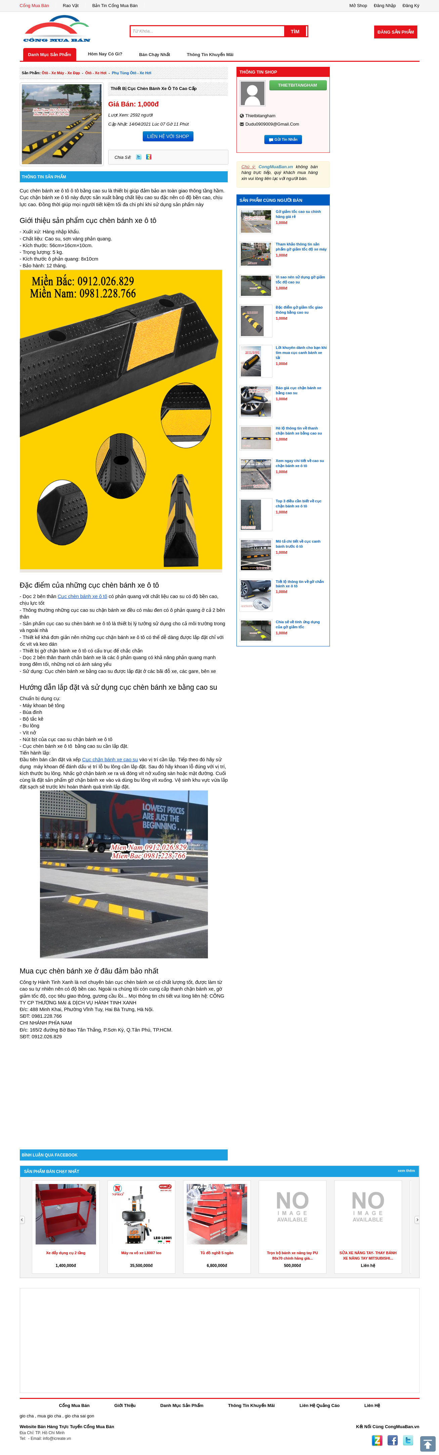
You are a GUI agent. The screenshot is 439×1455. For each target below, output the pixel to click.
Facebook (392, 1440)
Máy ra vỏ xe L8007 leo (141, 1253)
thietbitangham (260, 115)
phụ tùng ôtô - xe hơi (131, 73)
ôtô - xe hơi (95, 73)
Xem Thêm (406, 1171)
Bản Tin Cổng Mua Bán (115, 5)
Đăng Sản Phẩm (396, 32)
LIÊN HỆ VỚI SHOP (168, 136)
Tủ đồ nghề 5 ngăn (217, 1253)
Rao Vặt (71, 5)
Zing (148, 157)
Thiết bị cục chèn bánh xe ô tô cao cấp (153, 88)
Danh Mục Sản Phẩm (49, 54)
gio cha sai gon (79, 1415)
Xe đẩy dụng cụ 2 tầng (65, 1253)
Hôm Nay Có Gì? (105, 53)
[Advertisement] (124, 1092)
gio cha (27, 1415)
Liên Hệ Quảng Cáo (320, 1405)
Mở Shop (358, 5)
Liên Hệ (372, 1405)
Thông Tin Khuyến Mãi (210, 54)
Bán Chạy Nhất (154, 54)
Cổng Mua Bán (34, 5)
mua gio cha (49, 1415)
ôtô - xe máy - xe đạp (61, 73)
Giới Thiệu (124, 1405)
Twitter (138, 157)
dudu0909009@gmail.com (272, 124)
